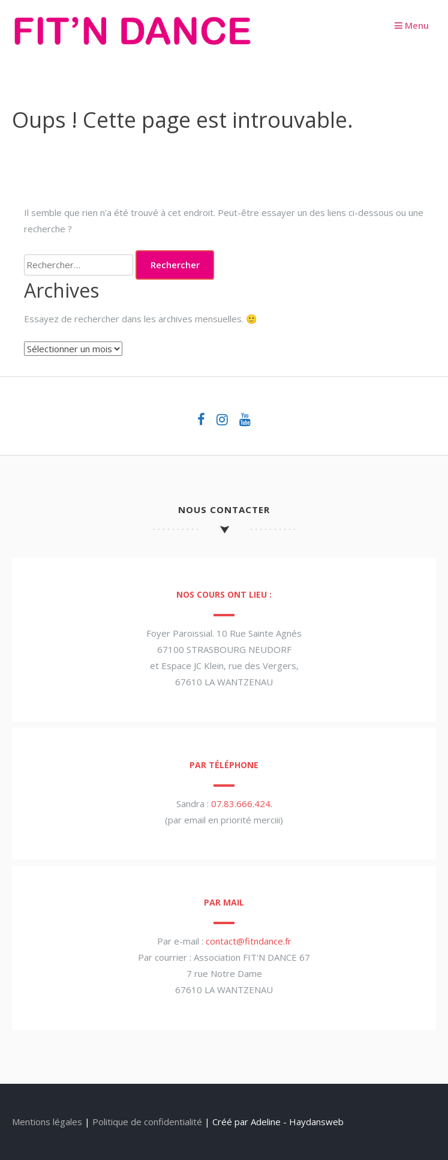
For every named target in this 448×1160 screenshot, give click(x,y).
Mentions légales (47, 1122)
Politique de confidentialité (147, 1122)
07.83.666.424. (241, 804)
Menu (412, 25)
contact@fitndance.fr (248, 941)
